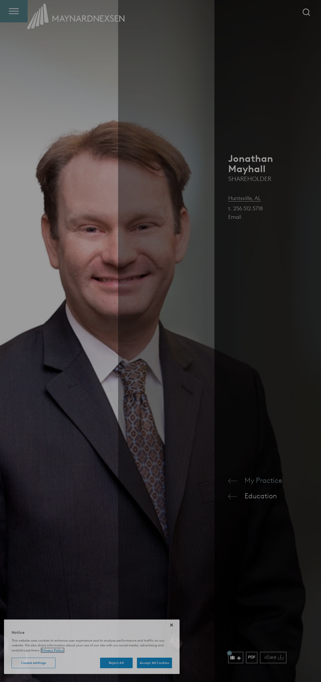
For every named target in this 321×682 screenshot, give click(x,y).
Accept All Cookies (154, 663)
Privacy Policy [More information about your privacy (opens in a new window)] (52, 650)
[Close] (171, 625)
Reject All (116, 663)
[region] (92, 647)
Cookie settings (33, 663)
